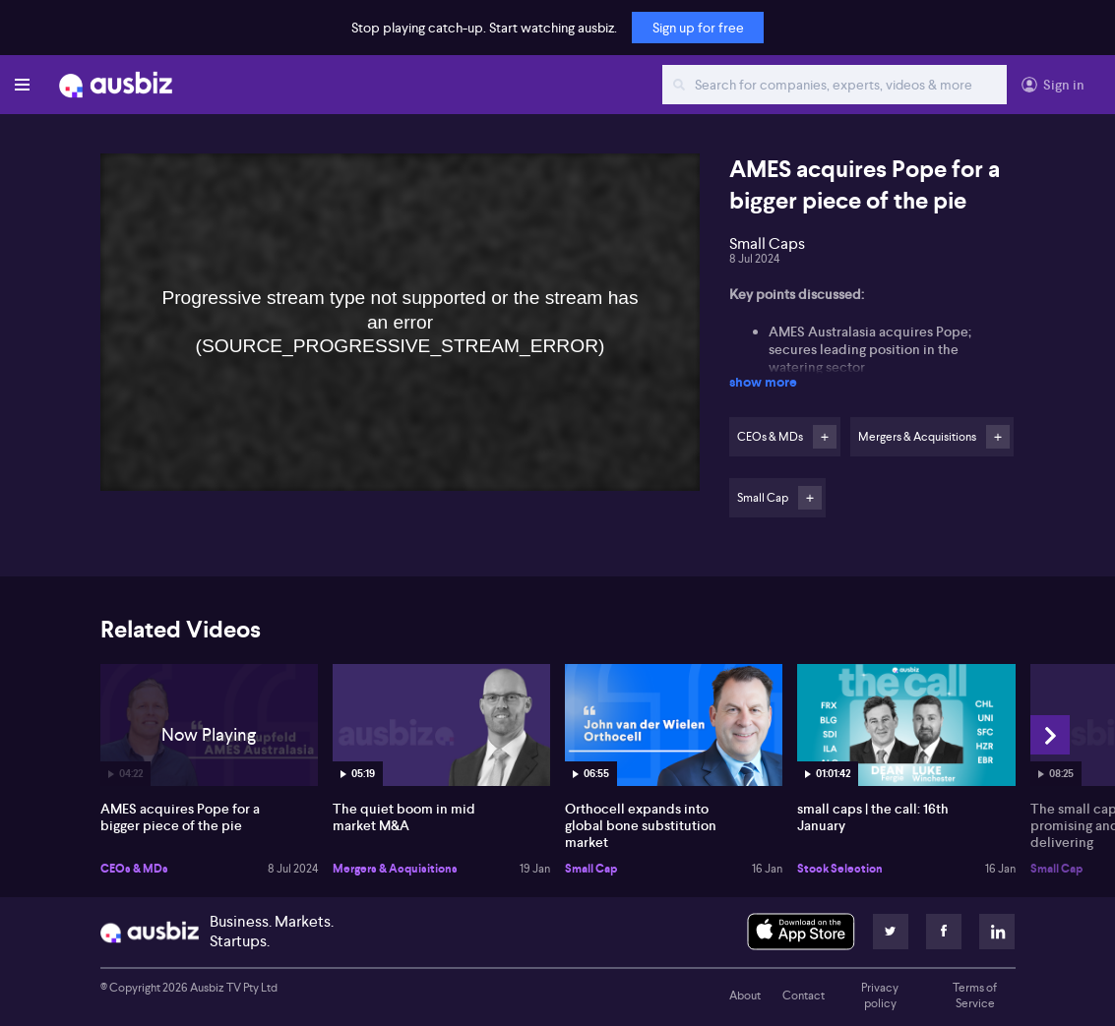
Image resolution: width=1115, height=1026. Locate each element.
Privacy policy (879, 995)
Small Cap (591, 868)
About (745, 995)
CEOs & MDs (134, 868)
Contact (803, 995)
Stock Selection (840, 868)
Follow (824, 437)
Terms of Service (975, 995)
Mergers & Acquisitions (395, 868)
